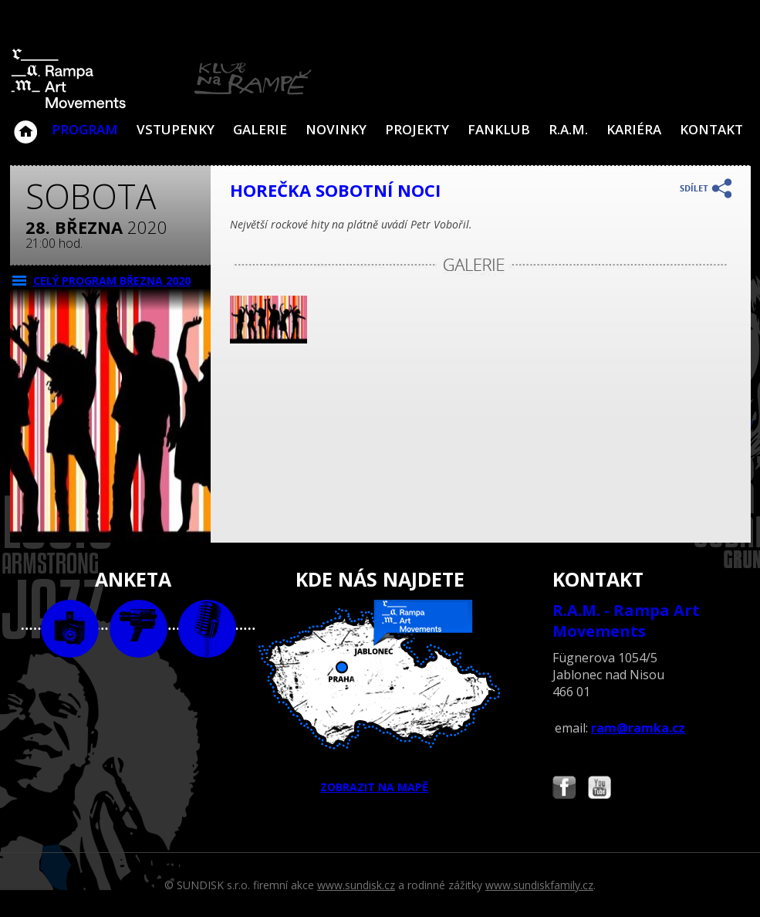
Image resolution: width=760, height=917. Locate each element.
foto (70, 629)
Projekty (417, 129)
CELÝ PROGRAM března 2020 (112, 280)
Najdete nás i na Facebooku (564, 789)
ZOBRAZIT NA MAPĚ (379, 697)
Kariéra (633, 129)
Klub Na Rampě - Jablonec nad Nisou (25, 124)
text (207, 629)
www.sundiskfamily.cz (539, 885)
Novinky (336, 129)
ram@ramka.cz (638, 727)
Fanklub (499, 129)
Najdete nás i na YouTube (599, 789)
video (138, 629)
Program (85, 129)
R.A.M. (568, 129)
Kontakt (711, 129)
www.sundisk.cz (356, 885)
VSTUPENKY (175, 129)
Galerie (260, 129)
